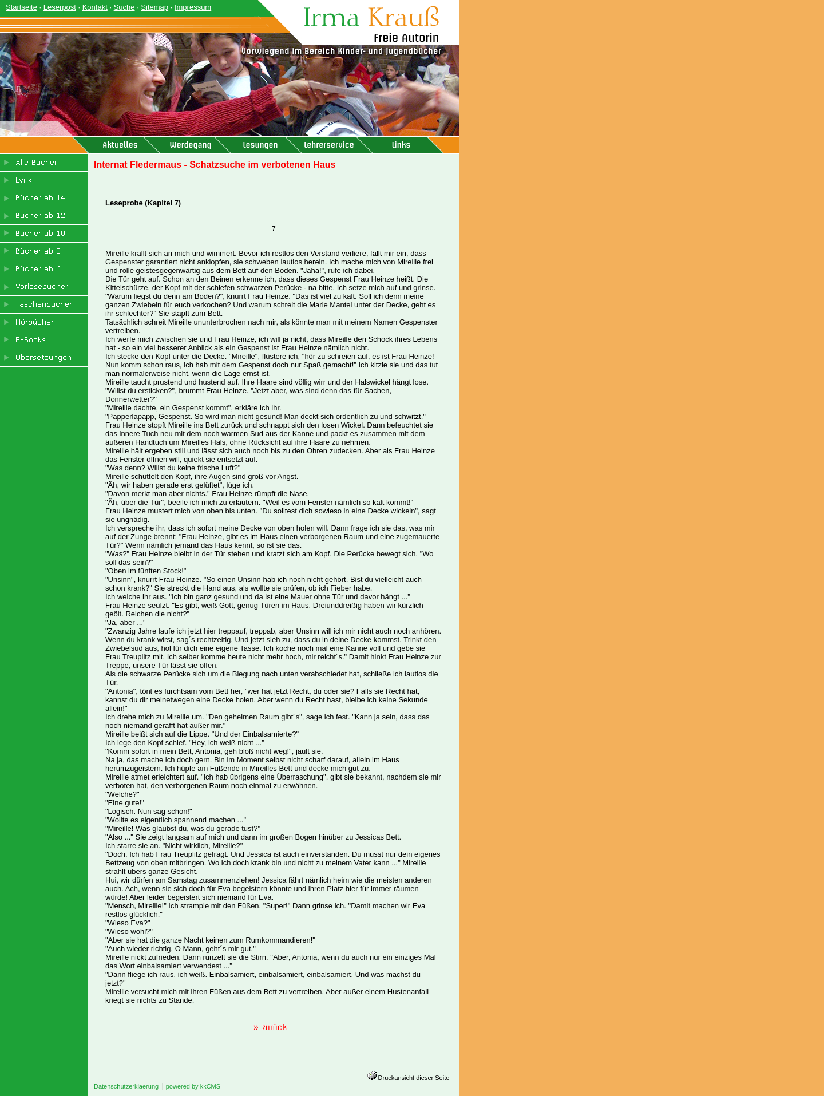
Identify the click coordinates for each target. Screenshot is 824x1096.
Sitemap (154, 7)
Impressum (193, 7)
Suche (124, 7)
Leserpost (59, 7)
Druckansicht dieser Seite (409, 1077)
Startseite (21, 7)
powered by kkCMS (193, 1086)
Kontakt (95, 7)
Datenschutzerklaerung (126, 1086)
